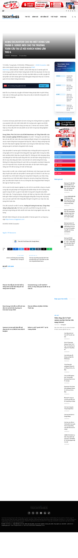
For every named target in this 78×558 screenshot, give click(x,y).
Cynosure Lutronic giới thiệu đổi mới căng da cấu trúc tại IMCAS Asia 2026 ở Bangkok (14, 329)
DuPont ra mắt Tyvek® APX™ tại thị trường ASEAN (38, 328)
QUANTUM (58, 87)
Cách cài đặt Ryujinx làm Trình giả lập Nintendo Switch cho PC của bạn (69, 378)
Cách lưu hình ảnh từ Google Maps (69, 415)
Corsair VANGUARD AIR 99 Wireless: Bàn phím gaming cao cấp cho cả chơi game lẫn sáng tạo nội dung (69, 200)
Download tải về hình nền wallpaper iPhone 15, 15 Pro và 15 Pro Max (69, 389)
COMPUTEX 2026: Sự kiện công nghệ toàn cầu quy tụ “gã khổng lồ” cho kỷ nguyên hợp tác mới (69, 438)
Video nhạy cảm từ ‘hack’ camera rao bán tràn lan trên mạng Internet (64, 320)
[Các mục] (3, 11)
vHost (43, 525)
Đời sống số (44, 17)
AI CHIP (57, 96)
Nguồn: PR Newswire (9, 233)
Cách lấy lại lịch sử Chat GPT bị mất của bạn (69, 335)
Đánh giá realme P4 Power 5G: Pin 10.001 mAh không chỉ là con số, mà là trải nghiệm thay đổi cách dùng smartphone (69, 227)
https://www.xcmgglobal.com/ (15, 219)
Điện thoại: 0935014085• (30, 525)
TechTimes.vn (8, 523)
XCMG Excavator (41, 65)
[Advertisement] (64, 262)
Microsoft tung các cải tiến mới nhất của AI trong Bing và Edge (69, 399)
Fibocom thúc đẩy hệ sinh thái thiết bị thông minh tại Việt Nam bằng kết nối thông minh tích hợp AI (13, 286)
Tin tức (27, 17)
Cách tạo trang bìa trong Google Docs (68, 408)
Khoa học (63, 17)
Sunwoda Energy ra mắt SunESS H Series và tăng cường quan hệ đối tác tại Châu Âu (39, 286)
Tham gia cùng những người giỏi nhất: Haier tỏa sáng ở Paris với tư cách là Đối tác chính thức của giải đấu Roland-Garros (39, 259)
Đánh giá (35, 17)
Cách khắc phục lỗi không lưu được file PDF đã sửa (69, 357)
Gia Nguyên (63, 324)
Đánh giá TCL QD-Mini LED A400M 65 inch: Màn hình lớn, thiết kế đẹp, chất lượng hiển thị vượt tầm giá (69, 186)
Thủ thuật (54, 17)
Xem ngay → (44, 86)
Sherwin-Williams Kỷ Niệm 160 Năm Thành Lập (38, 307)
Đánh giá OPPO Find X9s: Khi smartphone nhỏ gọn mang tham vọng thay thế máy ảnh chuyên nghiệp (69, 213)
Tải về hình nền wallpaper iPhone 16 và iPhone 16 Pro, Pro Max (69, 367)
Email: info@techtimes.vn (17, 525)
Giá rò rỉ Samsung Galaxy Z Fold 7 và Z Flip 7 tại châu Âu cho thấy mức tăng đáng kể (69, 346)
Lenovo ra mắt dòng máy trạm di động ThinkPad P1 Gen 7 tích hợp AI (15, 258)
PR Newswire (14, 55)
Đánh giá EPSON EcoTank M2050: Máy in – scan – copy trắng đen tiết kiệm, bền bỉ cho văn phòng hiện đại (69, 242)
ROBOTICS (58, 107)
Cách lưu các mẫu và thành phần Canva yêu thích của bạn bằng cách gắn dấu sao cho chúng (69, 425)
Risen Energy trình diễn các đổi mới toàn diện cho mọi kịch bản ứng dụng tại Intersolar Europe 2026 (14, 308)
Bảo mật (56, 315)
